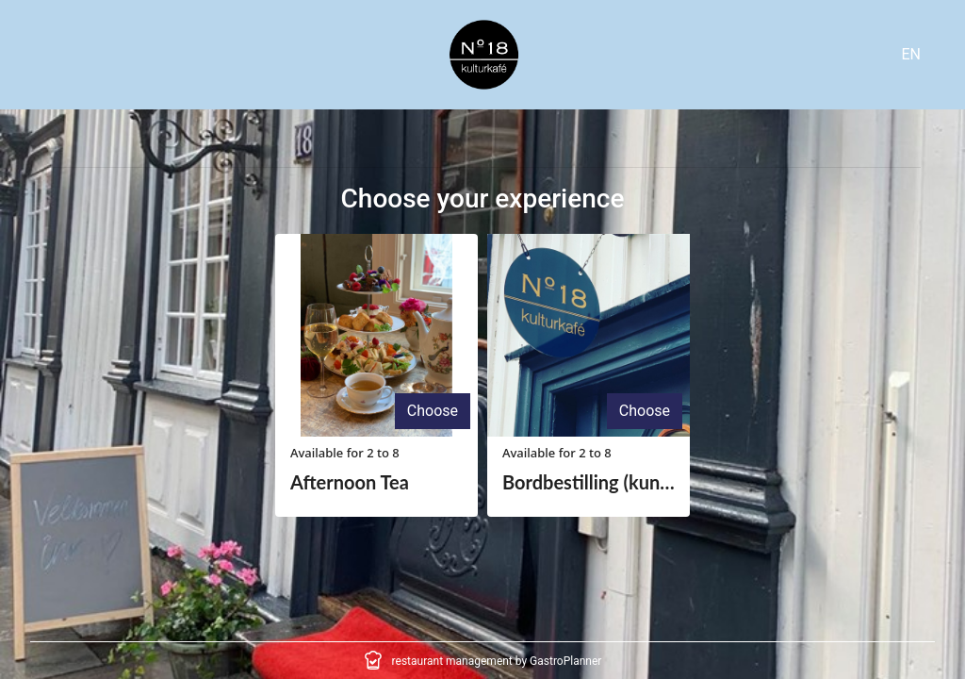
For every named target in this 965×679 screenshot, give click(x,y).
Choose (432, 411)
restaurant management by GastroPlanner (497, 661)
